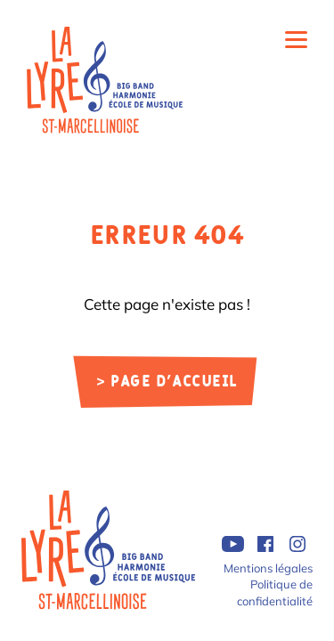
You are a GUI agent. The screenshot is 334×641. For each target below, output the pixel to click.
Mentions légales (268, 568)
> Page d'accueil (167, 383)
